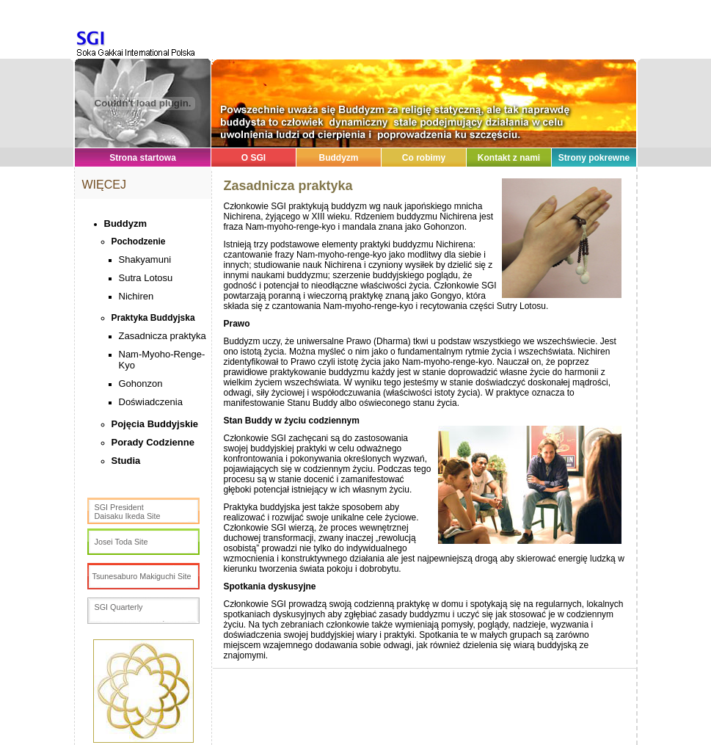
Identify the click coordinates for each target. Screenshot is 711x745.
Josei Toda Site (121, 541)
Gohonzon (141, 383)
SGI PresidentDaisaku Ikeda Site (128, 511)
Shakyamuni (145, 259)
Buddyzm (339, 158)
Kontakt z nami (509, 158)
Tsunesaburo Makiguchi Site (142, 576)
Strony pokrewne (594, 158)
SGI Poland (121, 39)
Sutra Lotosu (146, 277)
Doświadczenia (151, 401)
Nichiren (136, 296)
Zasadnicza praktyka (162, 335)
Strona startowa (142, 158)
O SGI (253, 158)
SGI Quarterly (119, 607)
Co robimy (423, 158)
